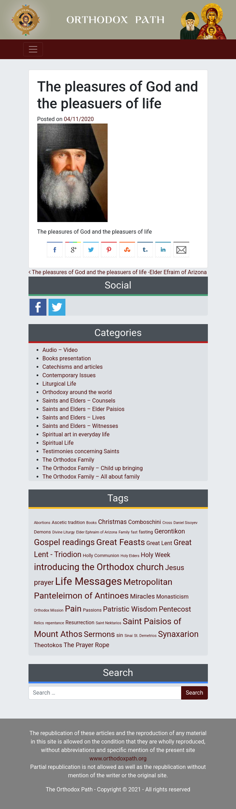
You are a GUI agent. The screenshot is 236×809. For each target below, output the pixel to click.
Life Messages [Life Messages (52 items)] (88, 581)
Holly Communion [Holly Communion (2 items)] (101, 555)
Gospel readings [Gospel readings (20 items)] (64, 542)
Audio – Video (60, 350)
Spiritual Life (58, 443)
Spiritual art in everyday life (76, 434)
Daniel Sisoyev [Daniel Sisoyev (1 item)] (185, 522)
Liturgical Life (59, 383)
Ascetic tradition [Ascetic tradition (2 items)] (68, 522)
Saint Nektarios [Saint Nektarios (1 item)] (108, 623)
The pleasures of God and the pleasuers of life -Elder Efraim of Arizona (117, 272)
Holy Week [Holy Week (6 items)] (155, 554)
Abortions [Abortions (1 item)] (42, 522)
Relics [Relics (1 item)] (39, 623)
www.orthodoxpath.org (118, 758)
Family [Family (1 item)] (124, 532)
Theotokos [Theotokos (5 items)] (48, 645)
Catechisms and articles (73, 367)
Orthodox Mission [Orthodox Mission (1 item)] (49, 610)
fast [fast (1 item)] (134, 532)
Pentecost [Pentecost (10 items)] (175, 609)
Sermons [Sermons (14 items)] (99, 634)
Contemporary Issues (69, 375)
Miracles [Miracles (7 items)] (142, 596)
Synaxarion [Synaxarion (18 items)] (178, 634)
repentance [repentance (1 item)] (54, 623)
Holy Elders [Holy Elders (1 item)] (130, 556)
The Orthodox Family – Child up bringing (93, 468)
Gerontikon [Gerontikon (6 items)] (169, 531)
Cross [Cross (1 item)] (167, 522)
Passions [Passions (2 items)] (92, 610)
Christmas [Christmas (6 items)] (112, 521)
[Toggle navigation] (33, 49)
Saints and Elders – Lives (74, 417)
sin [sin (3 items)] (119, 635)
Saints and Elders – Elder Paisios (84, 409)
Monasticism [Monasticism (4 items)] (172, 596)
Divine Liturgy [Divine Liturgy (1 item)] (63, 532)
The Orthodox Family (68, 459)
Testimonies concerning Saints (81, 451)
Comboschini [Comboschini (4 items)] (144, 522)
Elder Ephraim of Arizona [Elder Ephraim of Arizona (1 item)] (96, 532)
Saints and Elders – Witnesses (80, 426)
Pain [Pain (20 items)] (73, 609)
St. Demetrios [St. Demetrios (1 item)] (145, 635)
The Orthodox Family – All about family (91, 476)
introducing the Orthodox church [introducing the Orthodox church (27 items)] (99, 567)
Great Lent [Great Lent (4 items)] (159, 543)
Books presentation (67, 358)
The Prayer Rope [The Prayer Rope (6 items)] (86, 645)
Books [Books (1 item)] (91, 522)
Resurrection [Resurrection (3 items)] (79, 622)
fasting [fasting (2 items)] (146, 532)
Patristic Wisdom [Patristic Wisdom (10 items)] (130, 609)
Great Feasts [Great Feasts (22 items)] (120, 542)
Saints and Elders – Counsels (79, 400)
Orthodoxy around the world (77, 392)
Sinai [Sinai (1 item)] (129, 635)
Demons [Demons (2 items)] (42, 532)
